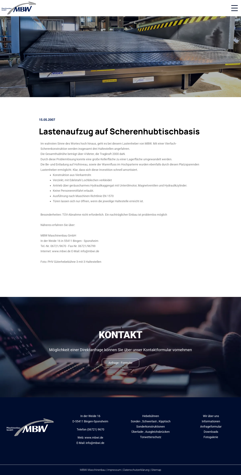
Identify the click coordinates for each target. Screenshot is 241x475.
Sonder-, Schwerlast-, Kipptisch (150, 421)
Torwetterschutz (150, 437)
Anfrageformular (211, 426)
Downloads (211, 431)
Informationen (211, 421)
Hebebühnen (150, 416)
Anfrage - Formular (120, 362)
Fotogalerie (211, 437)
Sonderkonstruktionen (150, 426)
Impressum (114, 469)
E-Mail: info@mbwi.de (90, 443)
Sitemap (156, 469)
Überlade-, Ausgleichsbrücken (150, 431)
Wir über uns (211, 416)
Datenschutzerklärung (136, 469)
